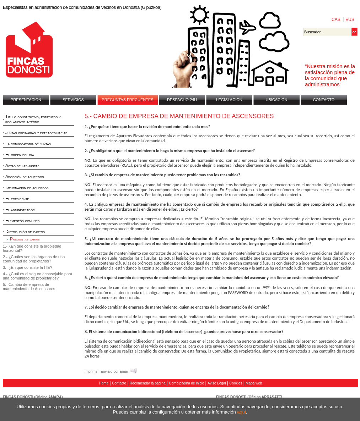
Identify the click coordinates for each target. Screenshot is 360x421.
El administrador (20, 209)
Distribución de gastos (25, 231)
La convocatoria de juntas (28, 143)
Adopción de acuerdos (24, 176)
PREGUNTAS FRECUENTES (127, 100)
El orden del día (19, 154)
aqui (241, 412)
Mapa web (254, 383)
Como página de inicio (186, 383)
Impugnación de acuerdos (27, 187)
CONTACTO (324, 100)
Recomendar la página (148, 383)
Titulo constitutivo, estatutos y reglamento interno (33, 119)
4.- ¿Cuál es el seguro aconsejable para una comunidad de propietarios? (37, 276)
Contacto (119, 383)
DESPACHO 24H (182, 100)
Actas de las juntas (22, 165)
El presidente (17, 198)
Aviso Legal (217, 383)
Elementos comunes (22, 220)
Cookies (235, 383)
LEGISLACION (229, 100)
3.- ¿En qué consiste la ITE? (27, 267)
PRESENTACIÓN (26, 100)
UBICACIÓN (276, 100)
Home (104, 383)
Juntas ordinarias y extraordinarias (36, 132)
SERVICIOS (73, 100)
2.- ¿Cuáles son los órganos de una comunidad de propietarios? (34, 259)
